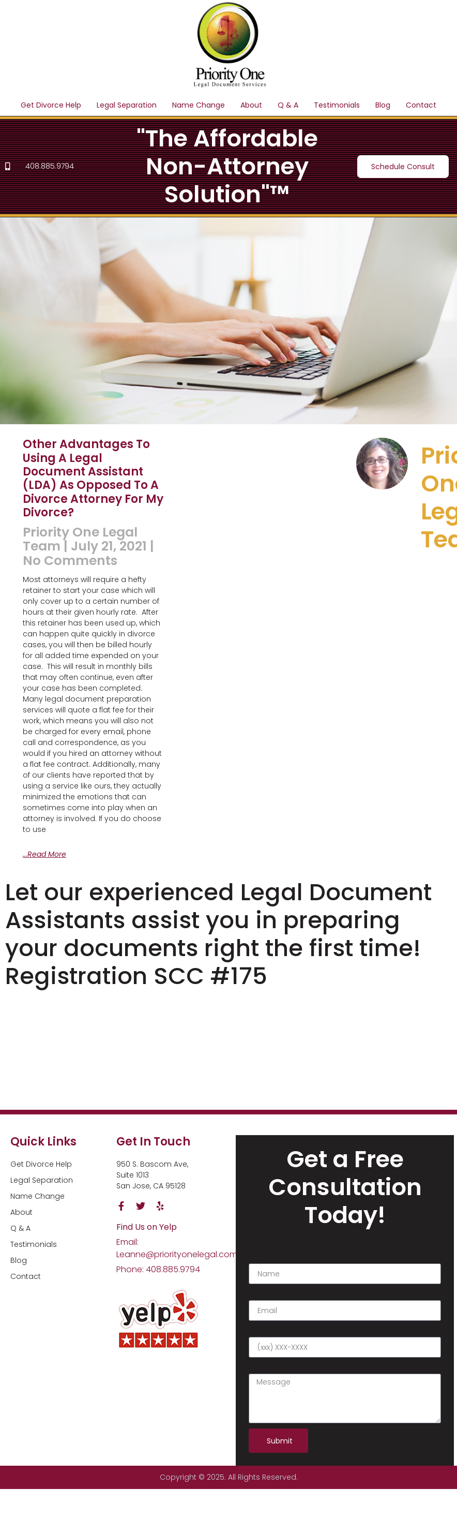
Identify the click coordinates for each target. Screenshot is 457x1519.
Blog (382, 105)
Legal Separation (127, 105)
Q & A (288, 105)
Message (266, 1368)
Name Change (198, 105)
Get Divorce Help (51, 105)
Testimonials (337, 105)
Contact (421, 105)
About (251, 105)
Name (260, 1258)
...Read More (44, 854)
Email (258, 1294)
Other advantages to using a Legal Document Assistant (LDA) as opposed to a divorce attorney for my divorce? (93, 478)
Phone (260, 1331)
